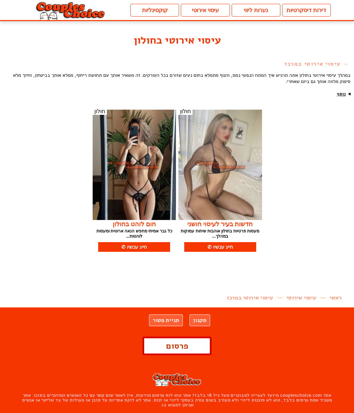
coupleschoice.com (301, 395)
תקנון (199, 320)
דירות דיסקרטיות (306, 10)
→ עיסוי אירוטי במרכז (316, 64)
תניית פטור (166, 320)
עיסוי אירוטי (205, 10)
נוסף (341, 94)
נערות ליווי (256, 10)
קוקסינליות (155, 10)
